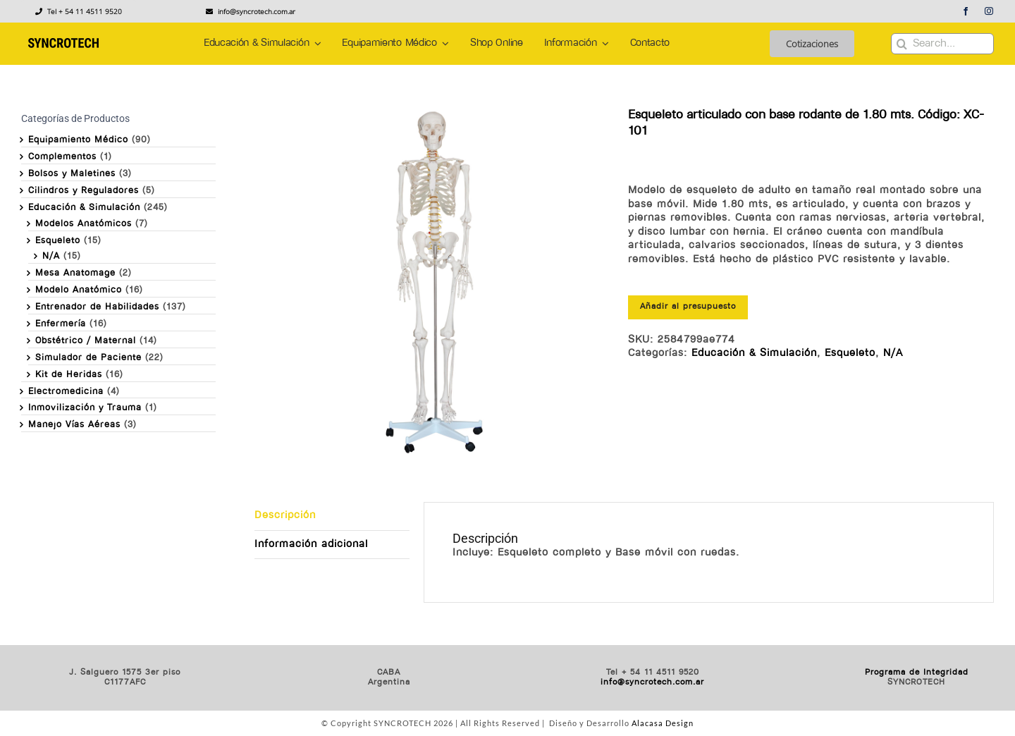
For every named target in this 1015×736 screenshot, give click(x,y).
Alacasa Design (663, 723)
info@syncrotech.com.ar (652, 682)
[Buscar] (901, 43)
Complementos (62, 156)
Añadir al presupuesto (688, 306)
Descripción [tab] (285, 515)
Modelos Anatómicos (83, 223)
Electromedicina (66, 391)
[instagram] (989, 11)
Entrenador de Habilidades (97, 307)
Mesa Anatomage (75, 273)
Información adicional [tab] (311, 544)
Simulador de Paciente (88, 357)
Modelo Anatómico (78, 290)
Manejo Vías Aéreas (74, 424)
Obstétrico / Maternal (85, 340)
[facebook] (966, 11)
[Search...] (942, 43)
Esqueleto (850, 353)
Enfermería (60, 324)
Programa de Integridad (916, 672)
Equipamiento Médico (78, 140)
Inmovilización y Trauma (85, 407)
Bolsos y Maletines (72, 173)
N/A (893, 353)
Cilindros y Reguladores (83, 190)
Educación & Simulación (754, 353)
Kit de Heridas (68, 374)
